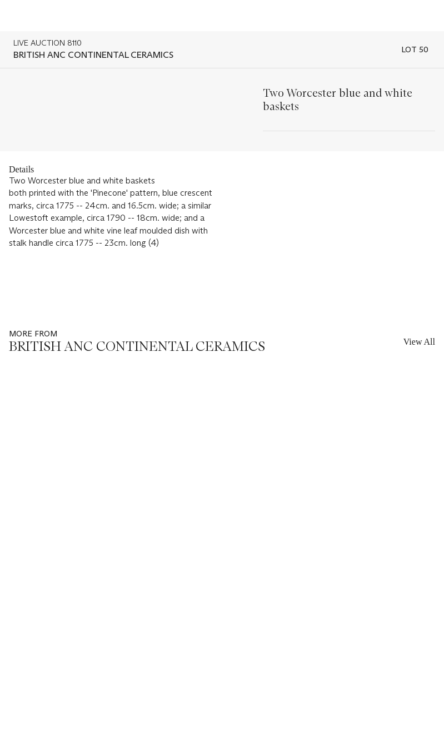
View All (419, 341)
